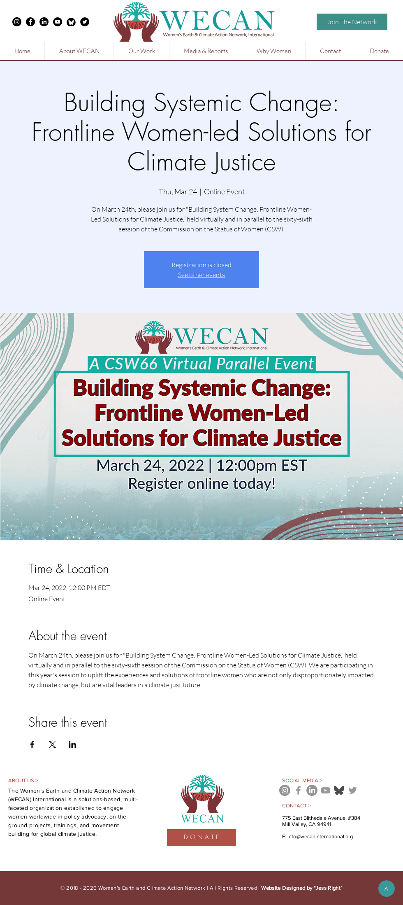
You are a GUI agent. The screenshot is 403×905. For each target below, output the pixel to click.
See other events (201, 275)
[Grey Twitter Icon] (352, 790)
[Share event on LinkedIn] (72, 744)
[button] (78, 51)
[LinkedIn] (44, 21)
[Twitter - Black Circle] (84, 21)
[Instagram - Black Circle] (16, 21)
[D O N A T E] (201, 837)
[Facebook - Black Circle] (30, 21)
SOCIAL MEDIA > (302, 780)
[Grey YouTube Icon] (325, 790)
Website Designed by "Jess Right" (301, 888)
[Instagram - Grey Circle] (284, 790)
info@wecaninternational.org (320, 836)
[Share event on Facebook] (32, 744)
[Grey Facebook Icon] (298, 790)
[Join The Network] (352, 22)
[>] (386, 888)
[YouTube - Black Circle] (57, 21)
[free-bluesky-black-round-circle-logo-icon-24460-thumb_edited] (71, 21)
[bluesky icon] (339, 790)
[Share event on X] (52, 744)
